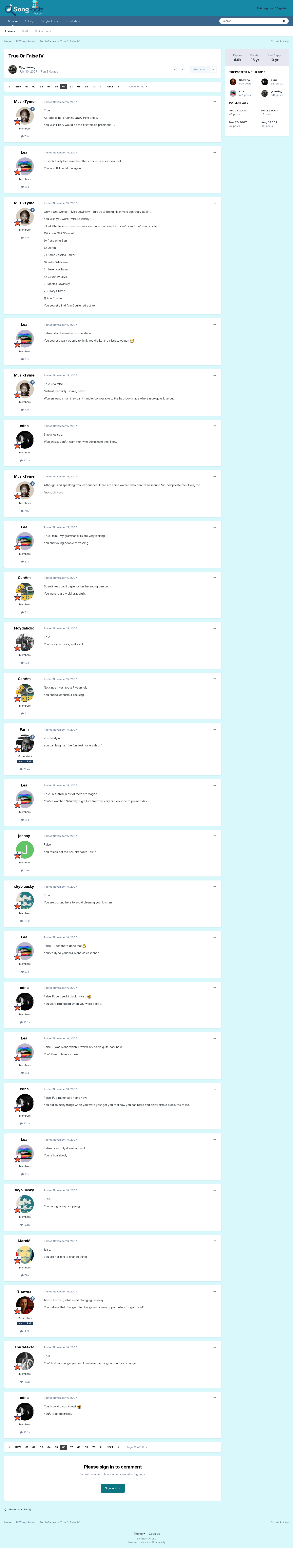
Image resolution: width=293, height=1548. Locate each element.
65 (56, 86)
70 (93, 86)
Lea (24, 152)
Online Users (43, 31)
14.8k (25, 1331)
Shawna (24, 1291)
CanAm (24, 578)
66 (63, 86)
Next (110, 86)
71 (101, 86)
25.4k (25, 769)
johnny (24, 836)
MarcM (24, 1241)
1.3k (25, 662)
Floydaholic (24, 628)
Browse (13, 22)
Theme (139, 1533)
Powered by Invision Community (146, 1542)
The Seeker (24, 1347)
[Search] (239, 21)
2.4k (25, 870)
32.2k (25, 460)
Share (180, 69)
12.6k (25, 920)
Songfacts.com (50, 21)
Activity (29, 21)
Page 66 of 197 (137, 86)
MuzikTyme (24, 102)
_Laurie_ (29, 67)
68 (78, 86)
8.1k (25, 186)
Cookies (154, 1533)
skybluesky (24, 886)
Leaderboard (75, 21)
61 (26, 86)
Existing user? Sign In (273, 8)
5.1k (25, 612)
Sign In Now (113, 1488)
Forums (10, 31)
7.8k (25, 1275)
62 (33, 86)
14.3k (25, 1381)
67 (71, 86)
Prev (18, 86)
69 (86, 86)
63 (41, 86)
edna (24, 426)
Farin (24, 729)
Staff (25, 31)
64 (48, 86)
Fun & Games (49, 71)
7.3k (25, 136)
